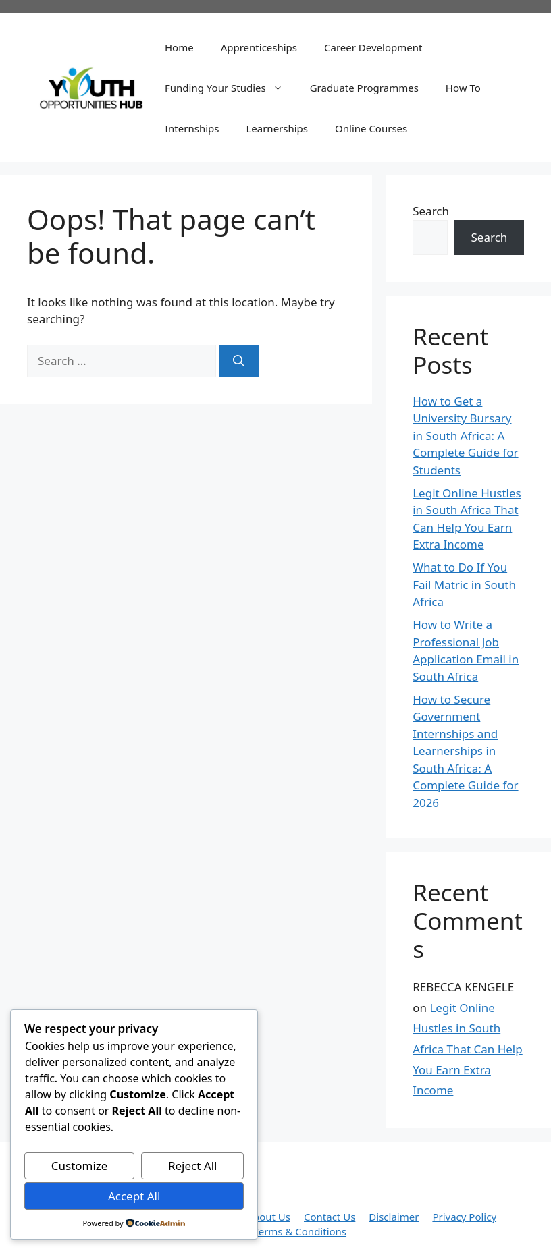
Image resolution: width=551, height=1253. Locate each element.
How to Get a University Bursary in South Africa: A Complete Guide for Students (465, 435)
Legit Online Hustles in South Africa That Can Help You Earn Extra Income (468, 1049)
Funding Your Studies (230, 87)
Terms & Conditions (299, 1231)
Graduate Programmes (364, 87)
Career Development (373, 47)
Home (179, 47)
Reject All (192, 1165)
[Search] (239, 361)
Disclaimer (394, 1216)
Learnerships (277, 128)
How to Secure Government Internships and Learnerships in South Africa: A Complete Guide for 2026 (465, 751)
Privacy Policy (464, 1216)
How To (463, 87)
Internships (192, 128)
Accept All (134, 1196)
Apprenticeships (259, 47)
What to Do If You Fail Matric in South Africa (464, 584)
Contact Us (329, 1216)
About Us (268, 1216)
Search (431, 211)
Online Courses (371, 128)
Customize (79, 1165)
